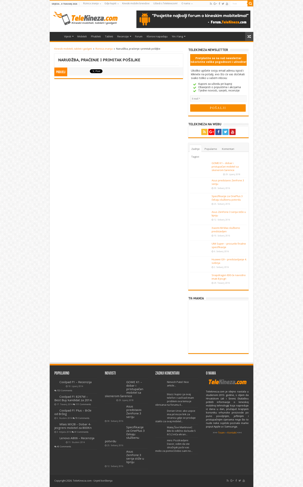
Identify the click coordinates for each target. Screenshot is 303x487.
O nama (185, 3)
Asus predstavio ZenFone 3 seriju (133, 411)
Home (57, 36)
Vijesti (67, 36)
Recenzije (123, 36)
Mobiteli (82, 36)
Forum (138, 36)
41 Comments (81, 432)
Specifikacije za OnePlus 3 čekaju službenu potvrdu (227, 197)
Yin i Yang (177, 36)
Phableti (96, 36)
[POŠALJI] (218, 108)
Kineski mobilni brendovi (135, 3)
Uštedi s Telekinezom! (165, 3)
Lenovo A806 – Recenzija (76, 438)
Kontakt (232, 432)
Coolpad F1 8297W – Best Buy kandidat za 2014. (73, 398)
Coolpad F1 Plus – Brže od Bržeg (72, 412)
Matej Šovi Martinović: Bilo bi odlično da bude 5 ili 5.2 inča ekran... (181, 431)
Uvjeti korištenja (103, 480)
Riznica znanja (91, 3)
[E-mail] (218, 99)
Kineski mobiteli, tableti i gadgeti (73, 48)
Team (221, 432)
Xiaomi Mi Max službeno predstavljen (226, 229)
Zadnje (195, 149)
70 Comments (82, 418)
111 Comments (83, 404)
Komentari (228, 149)
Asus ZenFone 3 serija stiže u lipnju (135, 456)
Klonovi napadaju (157, 36)
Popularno (211, 149)
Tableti (109, 36)
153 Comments (64, 390)
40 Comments (64, 446)
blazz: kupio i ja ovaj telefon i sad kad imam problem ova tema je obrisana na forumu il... (174, 399)
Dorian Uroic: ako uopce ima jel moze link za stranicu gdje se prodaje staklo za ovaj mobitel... (175, 416)
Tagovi (195, 156)
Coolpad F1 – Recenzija (75, 382)
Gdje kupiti (110, 3)
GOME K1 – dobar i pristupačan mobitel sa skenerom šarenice (225, 166)
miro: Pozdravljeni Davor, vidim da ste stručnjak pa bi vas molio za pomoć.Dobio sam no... (174, 446)
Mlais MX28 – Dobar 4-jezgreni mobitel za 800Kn (73, 426)
